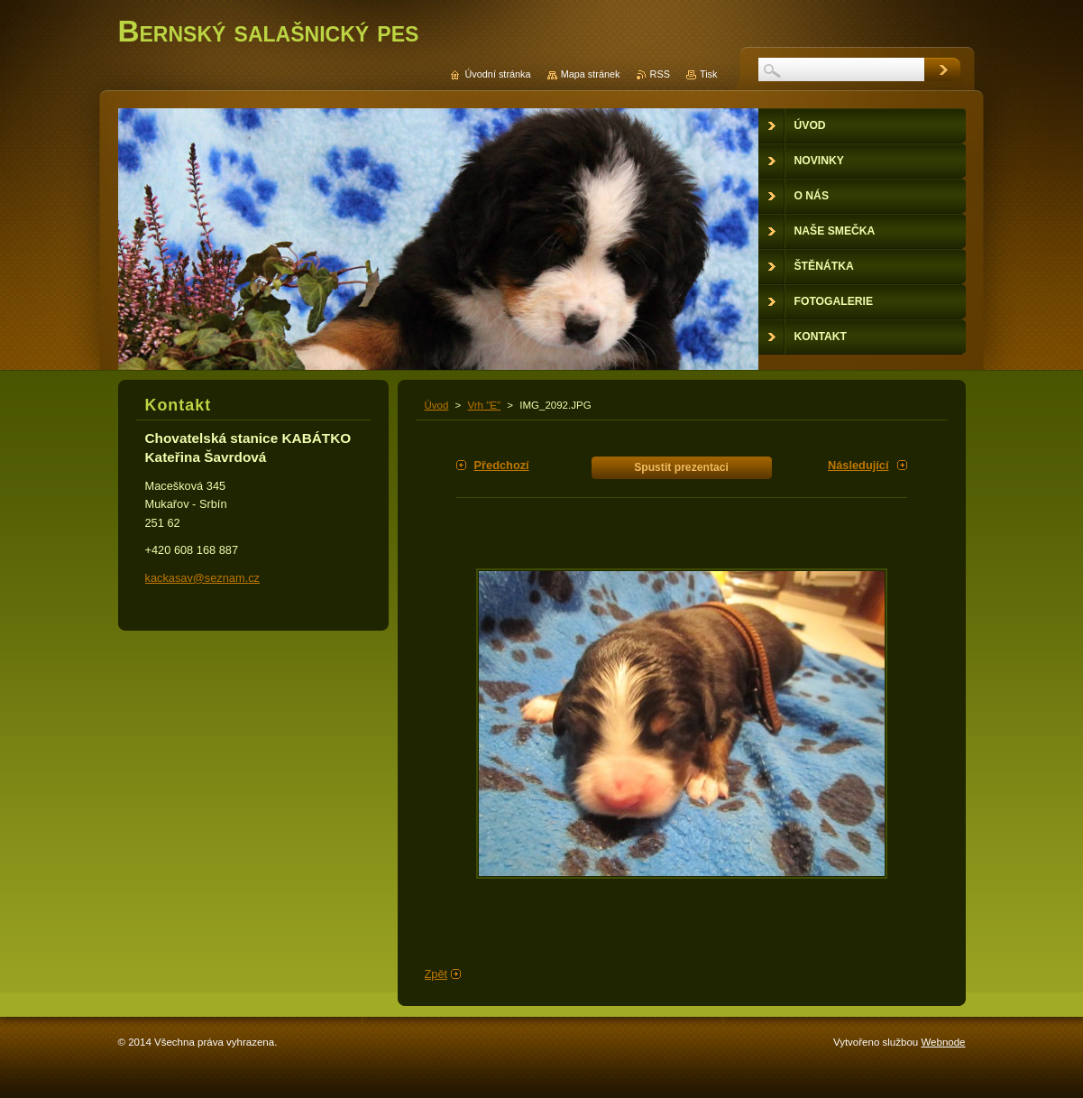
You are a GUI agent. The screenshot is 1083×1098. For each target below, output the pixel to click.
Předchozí (501, 465)
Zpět (436, 974)
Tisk (709, 74)
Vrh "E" (484, 405)
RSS (660, 74)
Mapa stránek (590, 74)
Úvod (437, 405)
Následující (858, 465)
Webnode (943, 1042)
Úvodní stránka (497, 74)
